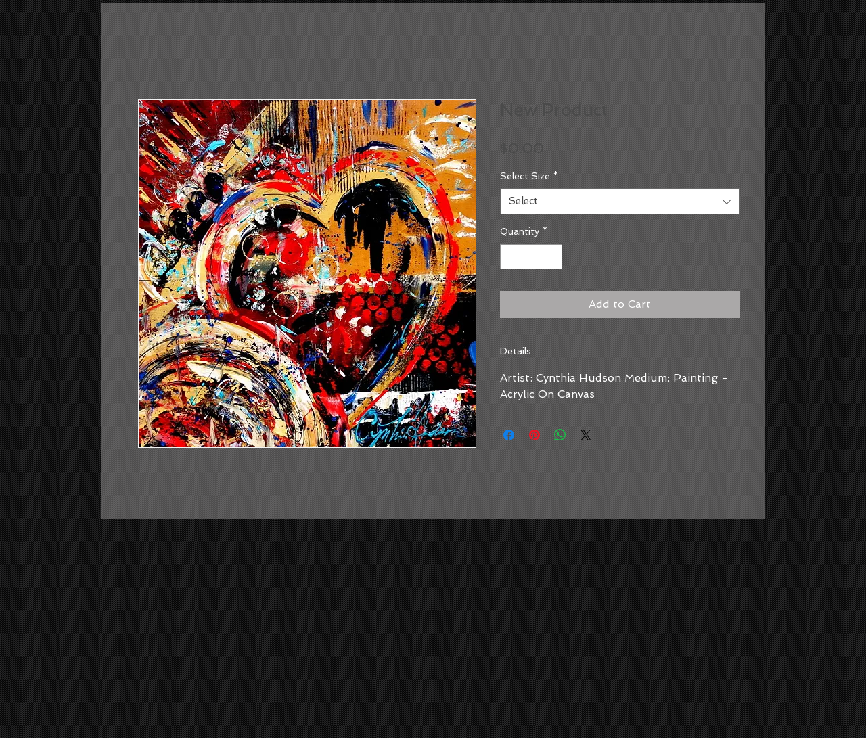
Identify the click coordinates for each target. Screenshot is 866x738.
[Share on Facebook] (509, 435)
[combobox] (620, 201)
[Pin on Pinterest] (534, 435)
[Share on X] (586, 435)
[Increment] (551, 257)
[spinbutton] (531, 257)
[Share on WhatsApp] (560, 435)
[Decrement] (510, 257)
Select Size (529, 175)
